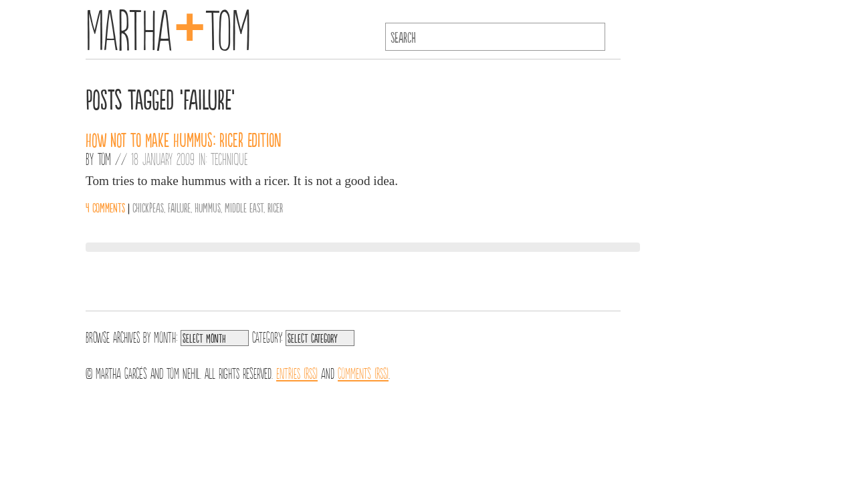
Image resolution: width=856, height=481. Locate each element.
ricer (275, 207)
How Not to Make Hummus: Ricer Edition (184, 139)
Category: (267, 336)
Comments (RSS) (363, 372)
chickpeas (148, 207)
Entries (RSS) (297, 372)
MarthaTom (168, 26)
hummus (208, 207)
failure (179, 207)
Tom (104, 158)
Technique (229, 158)
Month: (165, 336)
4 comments (105, 207)
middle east (244, 207)
